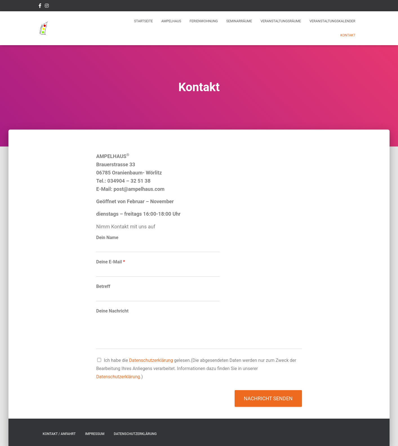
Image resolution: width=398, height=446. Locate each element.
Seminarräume (239, 21)
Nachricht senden (268, 398)
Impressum (94, 434)
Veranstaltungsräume (281, 21)
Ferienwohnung (204, 21)
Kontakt (347, 35)
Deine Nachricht (112, 311)
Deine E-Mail (110, 261)
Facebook (40, 6)
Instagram (47, 6)
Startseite (143, 21)
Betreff (103, 286)
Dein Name (107, 237)
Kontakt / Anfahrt (59, 434)
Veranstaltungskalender (332, 21)
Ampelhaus (171, 21)
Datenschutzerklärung (151, 360)
